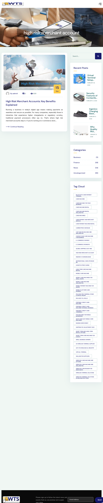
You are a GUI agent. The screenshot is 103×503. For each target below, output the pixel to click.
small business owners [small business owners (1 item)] (83, 334)
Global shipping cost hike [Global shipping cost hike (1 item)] (84, 243)
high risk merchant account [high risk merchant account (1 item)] (85, 247)
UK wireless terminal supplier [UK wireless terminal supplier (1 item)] (85, 338)
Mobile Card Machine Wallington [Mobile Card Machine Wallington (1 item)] (82, 276)
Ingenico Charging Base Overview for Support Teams (93, 108)
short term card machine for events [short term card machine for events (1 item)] (85, 330)
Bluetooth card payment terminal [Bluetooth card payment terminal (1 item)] (84, 189)
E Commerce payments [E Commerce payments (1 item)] (83, 239)
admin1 (15, 94)
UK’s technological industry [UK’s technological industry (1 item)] (85, 342)
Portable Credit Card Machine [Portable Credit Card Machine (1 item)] (82, 297)
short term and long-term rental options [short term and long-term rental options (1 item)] (84, 326)
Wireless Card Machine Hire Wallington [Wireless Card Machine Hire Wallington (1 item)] (84, 359)
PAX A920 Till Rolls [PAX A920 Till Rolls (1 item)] (82, 292)
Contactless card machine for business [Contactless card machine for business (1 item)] (84, 231)
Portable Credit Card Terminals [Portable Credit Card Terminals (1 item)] (82, 305)
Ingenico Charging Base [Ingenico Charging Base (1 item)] (83, 251)
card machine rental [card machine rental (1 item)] (82, 201)
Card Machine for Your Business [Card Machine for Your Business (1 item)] (83, 198)
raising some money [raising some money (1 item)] (82, 317)
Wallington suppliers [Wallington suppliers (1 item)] (82, 350)
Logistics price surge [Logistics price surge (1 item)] (82, 259)
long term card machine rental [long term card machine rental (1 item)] (83, 264)
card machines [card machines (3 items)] (80, 210)
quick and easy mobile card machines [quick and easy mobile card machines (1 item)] (84, 313)
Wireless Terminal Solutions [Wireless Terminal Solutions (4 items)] (85, 367)
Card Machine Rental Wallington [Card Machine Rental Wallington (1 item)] (82, 206)
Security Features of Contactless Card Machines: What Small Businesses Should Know (94, 92)
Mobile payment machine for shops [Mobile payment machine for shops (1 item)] (85, 280)
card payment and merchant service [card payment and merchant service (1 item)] (85, 214)
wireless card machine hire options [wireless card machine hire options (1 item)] (84, 355)
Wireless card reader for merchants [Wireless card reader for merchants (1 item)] (84, 363)
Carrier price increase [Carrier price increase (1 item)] (83, 222)
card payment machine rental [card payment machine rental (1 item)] (85, 218)
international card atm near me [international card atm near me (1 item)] (85, 256)
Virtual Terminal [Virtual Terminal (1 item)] (81, 346)
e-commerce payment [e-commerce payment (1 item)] (82, 234)
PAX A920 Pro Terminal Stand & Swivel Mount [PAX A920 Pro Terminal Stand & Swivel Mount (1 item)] (85, 289)
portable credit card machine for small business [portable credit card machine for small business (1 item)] (84, 301)
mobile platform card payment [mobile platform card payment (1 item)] (83, 285)
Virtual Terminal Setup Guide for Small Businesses (94, 76)
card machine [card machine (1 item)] (80, 193)
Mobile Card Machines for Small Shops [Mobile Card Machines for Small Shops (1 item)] (84, 272)
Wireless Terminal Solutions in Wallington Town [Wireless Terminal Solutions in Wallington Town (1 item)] (85, 371)
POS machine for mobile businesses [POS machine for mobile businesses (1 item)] (83, 309)
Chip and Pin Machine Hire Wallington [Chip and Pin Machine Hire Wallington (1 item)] (84, 227)
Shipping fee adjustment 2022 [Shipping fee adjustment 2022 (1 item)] (85, 321)
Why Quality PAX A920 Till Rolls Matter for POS (93, 124)
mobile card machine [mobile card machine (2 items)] (82, 268)
